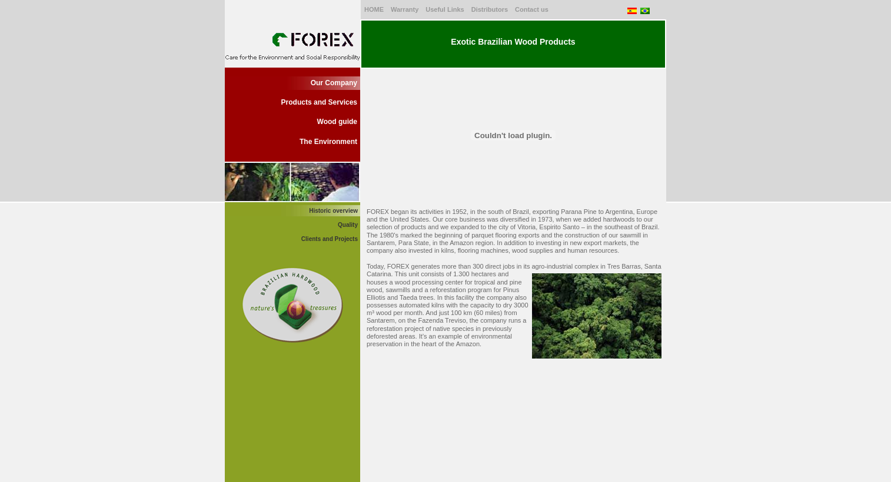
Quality (348, 225)
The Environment (328, 142)
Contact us (531, 9)
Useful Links (444, 9)
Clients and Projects (329, 239)
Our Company (334, 83)
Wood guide (337, 122)
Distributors (489, 9)
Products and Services (319, 102)
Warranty (404, 9)
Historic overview (333, 210)
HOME (374, 9)
